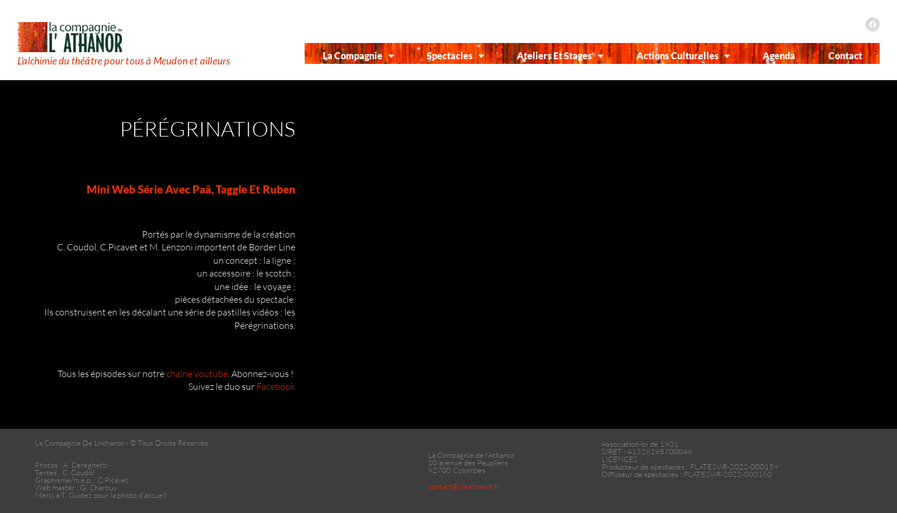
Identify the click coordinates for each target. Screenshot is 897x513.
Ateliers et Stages (560, 55)
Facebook (275, 386)
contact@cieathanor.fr (463, 486)
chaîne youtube (197, 373)
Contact (845, 55)
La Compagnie (358, 55)
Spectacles (455, 55)
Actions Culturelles (683, 55)
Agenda (779, 55)
